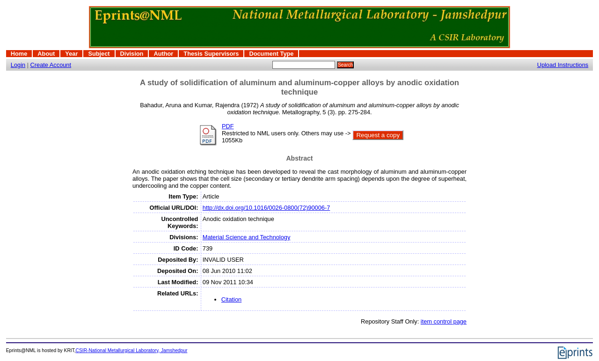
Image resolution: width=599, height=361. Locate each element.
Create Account (51, 64)
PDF (228, 126)
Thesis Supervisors (211, 53)
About (46, 53)
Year (71, 53)
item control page (444, 321)
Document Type (271, 53)
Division (132, 53)
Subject (99, 53)
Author (163, 53)
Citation (231, 299)
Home (19, 53)
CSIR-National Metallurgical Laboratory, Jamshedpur (132, 350)
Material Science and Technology (247, 237)
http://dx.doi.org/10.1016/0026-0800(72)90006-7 (266, 207)
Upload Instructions (563, 64)
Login (18, 64)
